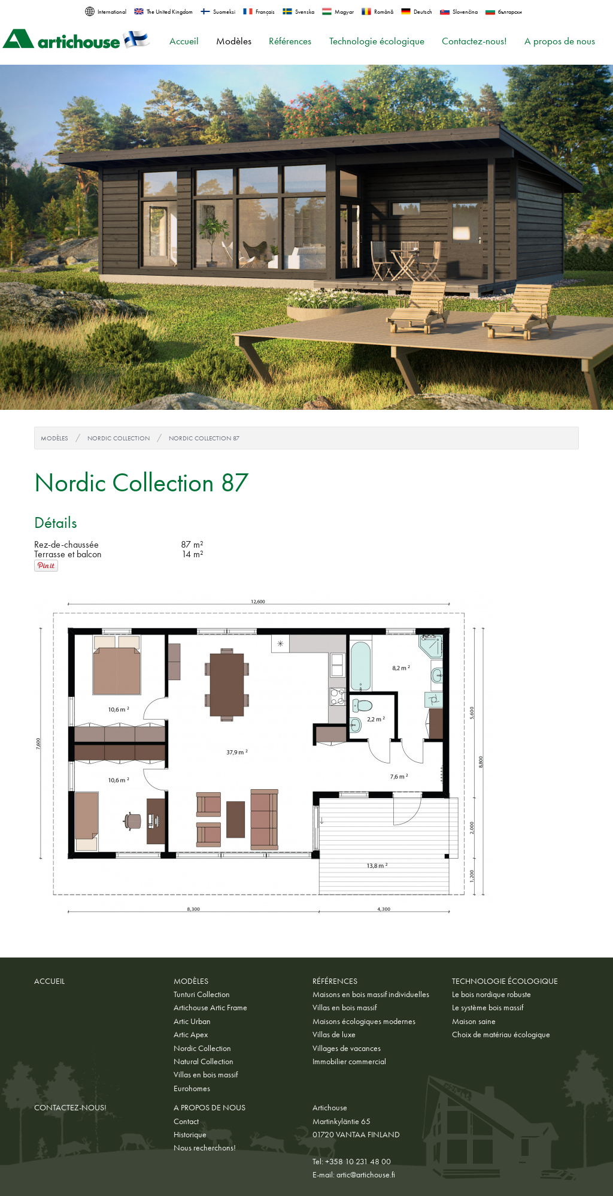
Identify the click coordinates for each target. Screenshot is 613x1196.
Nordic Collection (118, 438)
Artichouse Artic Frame (210, 1007)
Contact (186, 1121)
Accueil (184, 41)
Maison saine (474, 1021)
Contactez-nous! (474, 41)
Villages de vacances (346, 1048)
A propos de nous (559, 41)
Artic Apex (191, 1034)
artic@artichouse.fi (365, 1174)
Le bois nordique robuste (491, 994)
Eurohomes (192, 1088)
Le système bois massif (487, 1007)
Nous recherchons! (205, 1147)
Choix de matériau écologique (501, 1034)
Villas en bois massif (206, 1074)
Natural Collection (203, 1061)
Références (290, 41)
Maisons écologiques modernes (363, 1021)
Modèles (233, 41)
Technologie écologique (376, 41)
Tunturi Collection (202, 994)
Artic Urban (192, 1021)
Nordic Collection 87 (204, 438)
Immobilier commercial (349, 1061)
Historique (190, 1134)
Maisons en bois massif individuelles (370, 994)
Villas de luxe (334, 1034)
